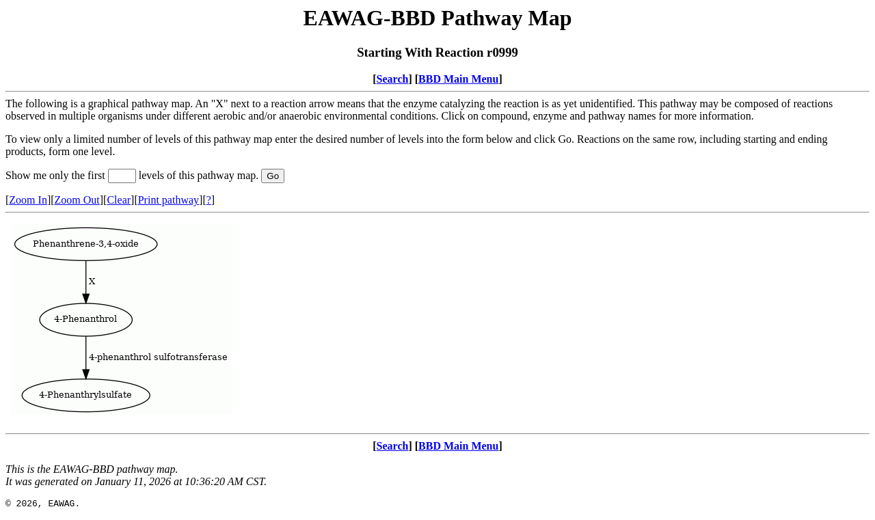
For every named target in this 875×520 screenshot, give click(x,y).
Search (393, 79)
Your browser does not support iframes (437, 323)
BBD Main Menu (458, 79)
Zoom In (28, 200)
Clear (119, 200)
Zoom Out (77, 200)
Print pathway (168, 200)
